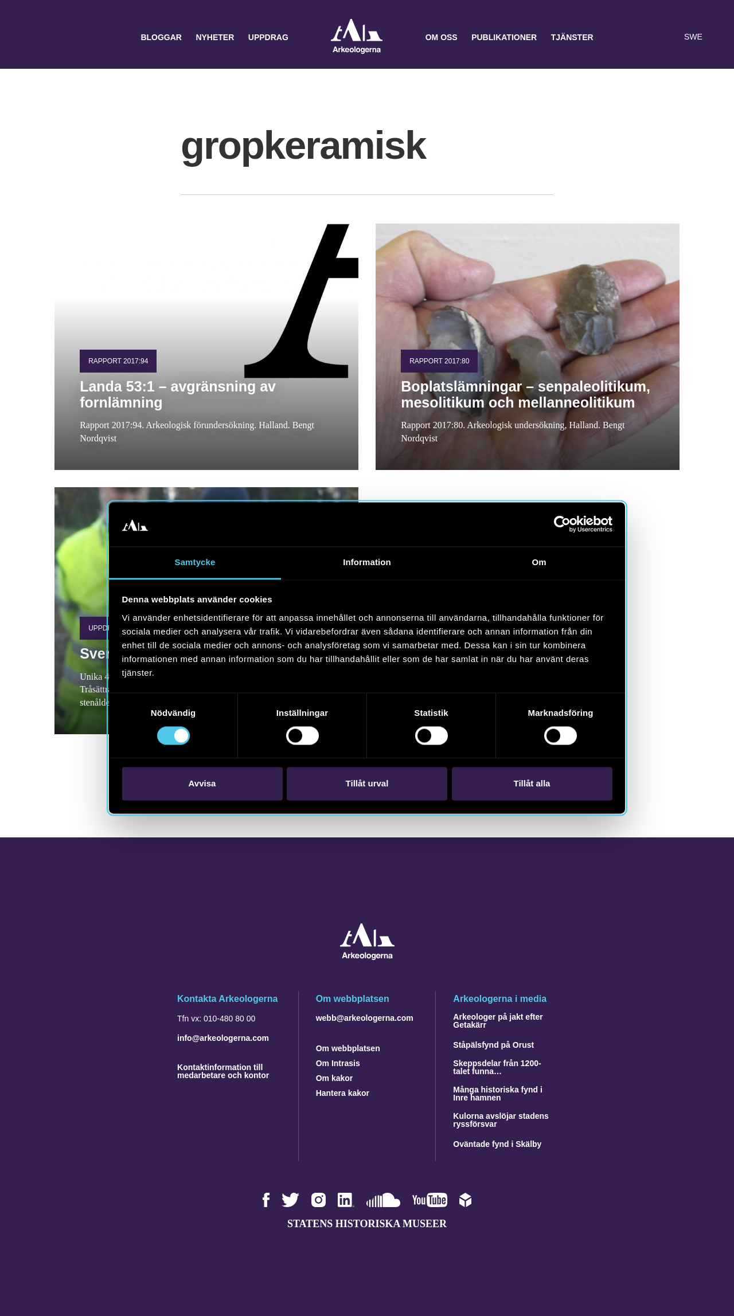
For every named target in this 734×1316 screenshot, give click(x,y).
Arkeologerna (356, 37)
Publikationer (504, 37)
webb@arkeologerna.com (364, 1018)
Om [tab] (539, 562)
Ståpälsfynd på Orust (493, 1045)
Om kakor (334, 1078)
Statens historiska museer (367, 1223)
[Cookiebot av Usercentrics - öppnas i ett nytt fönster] (562, 524)
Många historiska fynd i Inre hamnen (497, 1094)
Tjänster (572, 37)
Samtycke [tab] (195, 562)
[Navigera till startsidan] (367, 957)
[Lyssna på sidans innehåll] (667, 37)
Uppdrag (268, 37)
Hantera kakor (342, 1093)
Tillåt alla (532, 783)
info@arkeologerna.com (223, 1038)
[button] (644, 37)
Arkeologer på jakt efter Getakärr (497, 1021)
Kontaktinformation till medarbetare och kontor (223, 1071)
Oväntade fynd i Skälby (497, 1144)
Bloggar (161, 37)
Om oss (441, 37)
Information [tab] (367, 562)
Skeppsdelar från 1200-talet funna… (497, 1067)
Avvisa (202, 783)
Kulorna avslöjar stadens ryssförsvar (501, 1120)
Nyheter (215, 37)
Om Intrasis (338, 1063)
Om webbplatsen (348, 1048)
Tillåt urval (367, 783)
